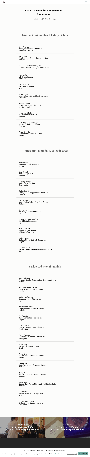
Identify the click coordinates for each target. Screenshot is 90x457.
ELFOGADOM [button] (83, 454)
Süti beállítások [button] (60, 454)
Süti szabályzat (72, 454)
